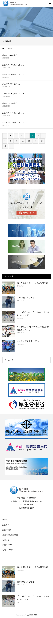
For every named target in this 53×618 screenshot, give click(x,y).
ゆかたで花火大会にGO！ (28, 341)
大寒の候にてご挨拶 (25, 298)
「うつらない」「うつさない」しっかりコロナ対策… (33, 313)
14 (42, 141)
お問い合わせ (7, 550)
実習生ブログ (7, 545)
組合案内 (5, 525)
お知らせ (5, 540)
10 (16, 141)
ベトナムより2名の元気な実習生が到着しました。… (33, 328)
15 (5, 146)
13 (35, 141)
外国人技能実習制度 (10, 535)
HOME (5, 520)
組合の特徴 (6, 530)
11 (23, 141)
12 (29, 141)
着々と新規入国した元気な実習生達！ (33, 283)
